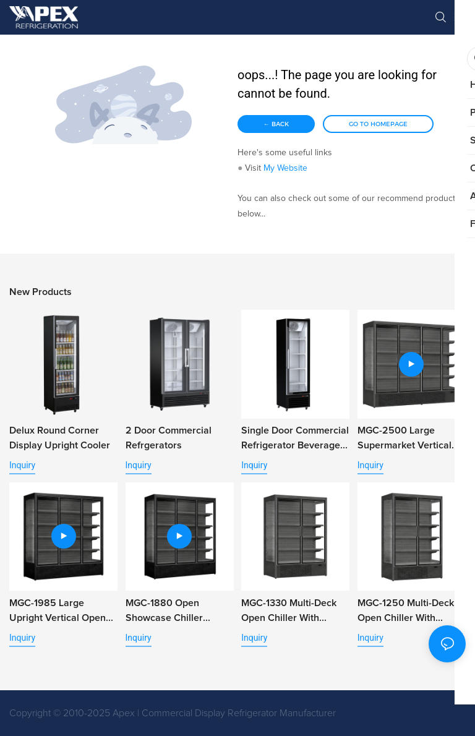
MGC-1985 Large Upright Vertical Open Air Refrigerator (57, 611)
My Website (285, 168)
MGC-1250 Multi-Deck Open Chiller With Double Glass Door (405, 611)
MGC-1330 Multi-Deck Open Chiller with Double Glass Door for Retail (291, 611)
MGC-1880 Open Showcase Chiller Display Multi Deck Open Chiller (180, 611)
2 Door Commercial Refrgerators (169, 438)
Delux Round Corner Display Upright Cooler (59, 438)
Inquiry (22, 465)
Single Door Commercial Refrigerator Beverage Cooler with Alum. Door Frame (295, 439)
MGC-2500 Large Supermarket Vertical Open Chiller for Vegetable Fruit (404, 439)
